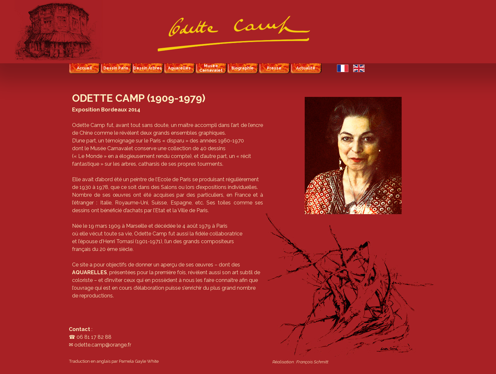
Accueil (84, 68)
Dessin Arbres (147, 68)
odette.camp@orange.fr (102, 345)
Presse (274, 68)
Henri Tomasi (118, 241)
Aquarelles (179, 68)
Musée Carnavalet (211, 68)
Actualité (305, 68)
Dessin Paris (115, 68)
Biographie (242, 68)
